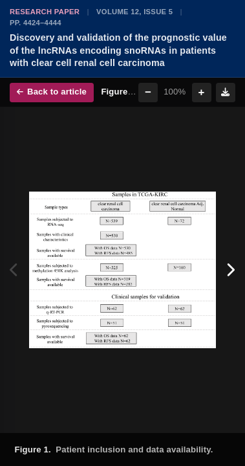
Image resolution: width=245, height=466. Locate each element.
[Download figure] (225, 92)
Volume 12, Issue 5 (134, 12)
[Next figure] (230, 269)
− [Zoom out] (148, 92)
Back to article (52, 91)
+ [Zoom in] (201, 92)
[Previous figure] (14, 269)
